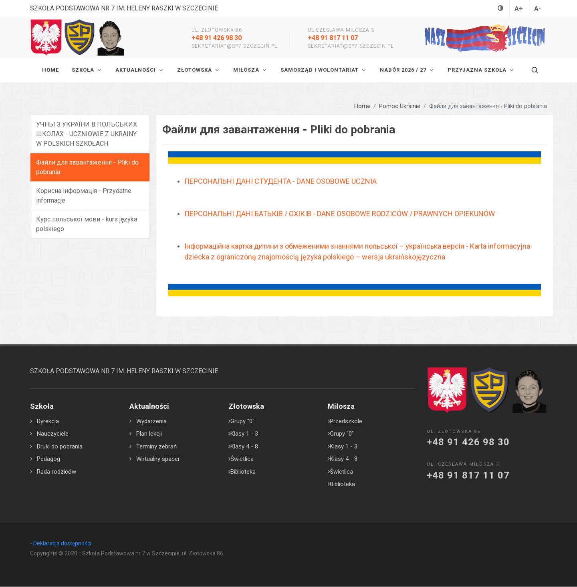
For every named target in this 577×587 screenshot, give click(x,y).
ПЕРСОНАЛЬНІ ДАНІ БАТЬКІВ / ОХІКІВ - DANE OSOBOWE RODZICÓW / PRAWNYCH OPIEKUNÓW (339, 214)
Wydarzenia (151, 421)
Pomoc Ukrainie (399, 106)
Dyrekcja (48, 421)
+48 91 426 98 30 (217, 38)
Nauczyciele (53, 434)
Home (362, 106)
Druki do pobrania (60, 446)
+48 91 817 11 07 (333, 38)
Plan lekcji (149, 434)
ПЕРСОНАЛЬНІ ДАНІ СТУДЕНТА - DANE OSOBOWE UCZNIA (280, 181)
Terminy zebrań (156, 446)
